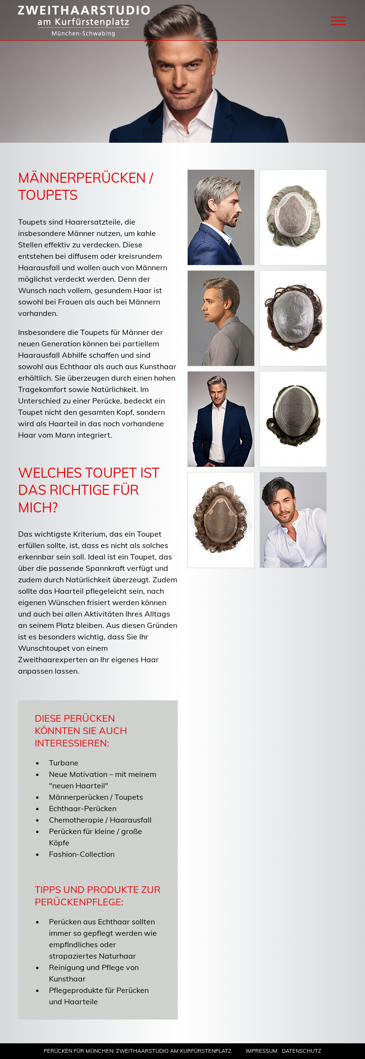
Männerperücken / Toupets (96, 797)
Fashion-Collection (82, 854)
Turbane (63, 762)
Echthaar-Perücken (82, 808)
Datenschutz (301, 1051)
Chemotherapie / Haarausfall (100, 819)
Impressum (262, 1051)
